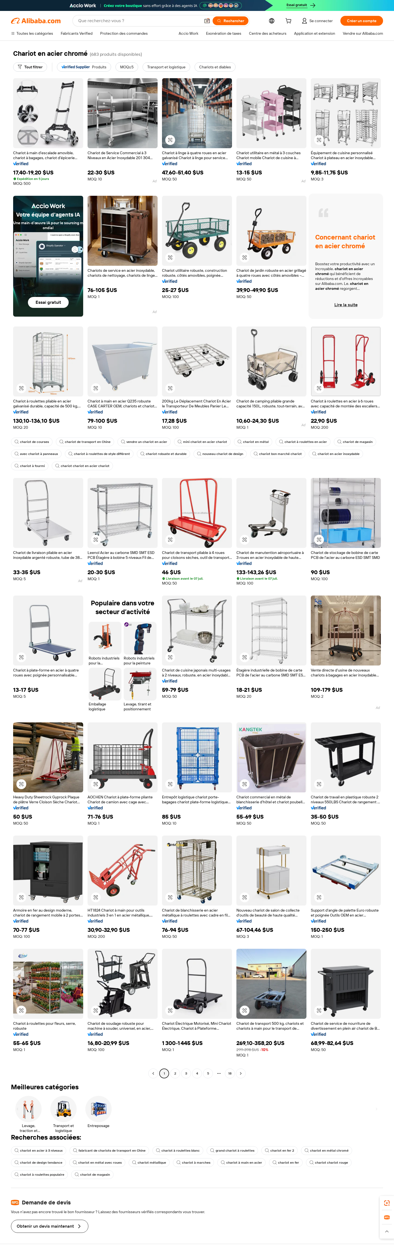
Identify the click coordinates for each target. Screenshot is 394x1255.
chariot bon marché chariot (278, 454)
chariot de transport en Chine (85, 442)
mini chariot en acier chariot (202, 442)
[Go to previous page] (153, 1073)
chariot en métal (253, 442)
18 (229, 1073)
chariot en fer (286, 1162)
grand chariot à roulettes (232, 1150)
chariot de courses (32, 442)
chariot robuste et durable (163, 454)
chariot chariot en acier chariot (82, 466)
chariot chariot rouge (328, 1162)
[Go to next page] (241, 1073)
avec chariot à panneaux (36, 454)
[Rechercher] (230, 20)
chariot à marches (193, 1162)
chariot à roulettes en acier (303, 442)
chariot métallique (149, 1162)
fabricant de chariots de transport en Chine (109, 1150)
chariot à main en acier (241, 1162)
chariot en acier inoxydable (336, 454)
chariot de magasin (355, 442)
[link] (387, 1203)
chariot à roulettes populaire (39, 1174)
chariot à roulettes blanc (178, 1150)
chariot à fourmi (30, 466)
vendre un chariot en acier (144, 442)
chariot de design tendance (38, 1162)
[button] (207, 20)
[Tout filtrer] (30, 67)
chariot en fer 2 (279, 1150)
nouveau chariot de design (220, 454)
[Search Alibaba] (138, 21)
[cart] (289, 21)
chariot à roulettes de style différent (99, 454)
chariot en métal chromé (327, 1150)
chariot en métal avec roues (97, 1162)
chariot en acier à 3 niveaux (39, 1150)
